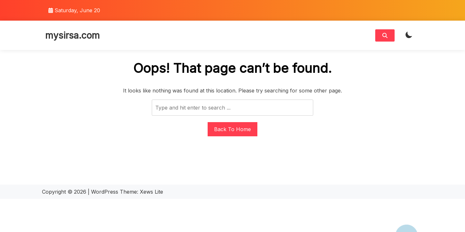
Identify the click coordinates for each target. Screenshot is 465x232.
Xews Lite (151, 191)
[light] (409, 35)
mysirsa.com (72, 35)
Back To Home (232, 129)
